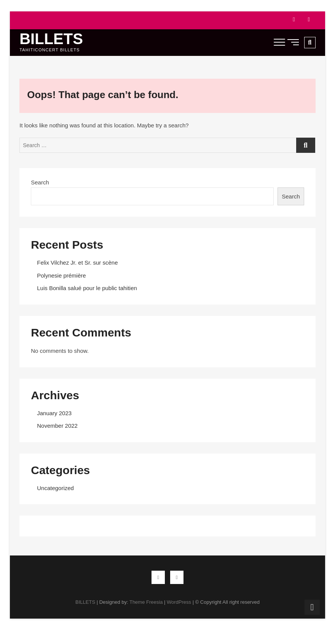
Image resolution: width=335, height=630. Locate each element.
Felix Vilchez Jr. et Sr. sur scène (77, 262)
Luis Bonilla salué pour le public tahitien (87, 288)
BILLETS (51, 38)
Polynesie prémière (61, 275)
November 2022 (57, 425)
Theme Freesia (146, 602)
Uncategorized (55, 488)
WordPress (179, 602)
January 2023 (54, 413)
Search (40, 182)
